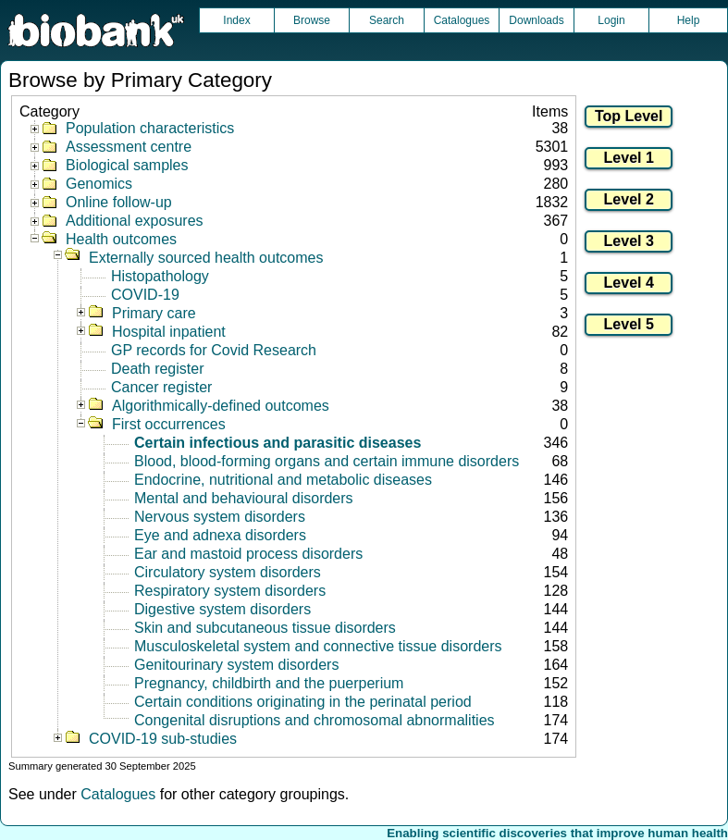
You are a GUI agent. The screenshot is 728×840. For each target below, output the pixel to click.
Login (611, 20)
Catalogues (462, 20)
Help (688, 20)
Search (386, 20)
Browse (311, 20)
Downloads (536, 20)
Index (236, 20)
